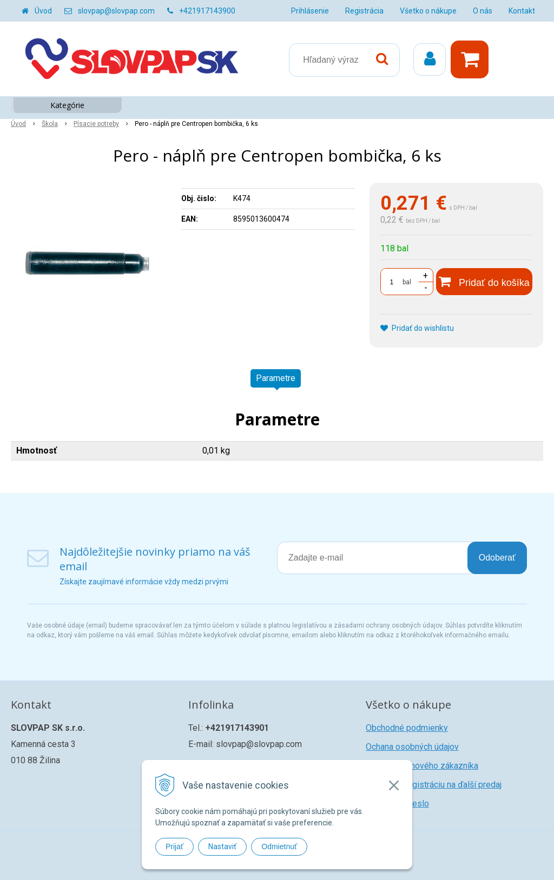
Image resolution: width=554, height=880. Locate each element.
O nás (482, 10)
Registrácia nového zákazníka (422, 766)
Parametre (275, 378)
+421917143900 (207, 10)
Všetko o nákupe (428, 10)
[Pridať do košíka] (484, 281)
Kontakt (522, 10)
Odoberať (497, 557)
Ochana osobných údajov (412, 747)
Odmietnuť (279, 846)
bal (407, 282)
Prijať (174, 846)
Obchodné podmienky (407, 728)
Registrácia (364, 10)
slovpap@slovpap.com (116, 10)
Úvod (43, 10)
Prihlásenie (310, 10)
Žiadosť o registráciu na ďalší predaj (434, 784)
